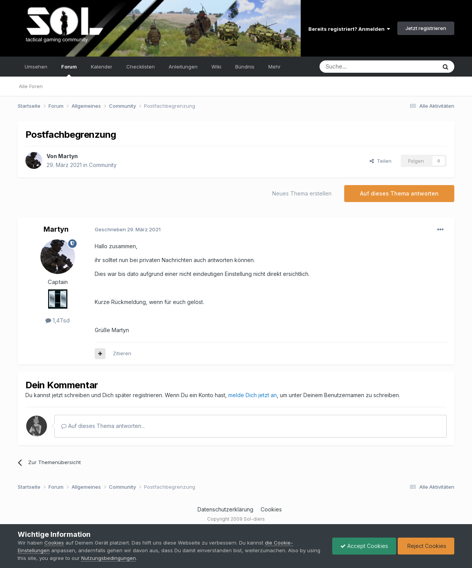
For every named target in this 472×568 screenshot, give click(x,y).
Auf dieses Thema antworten (399, 193)
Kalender (101, 66)
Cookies (271, 509)
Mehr (274, 66)
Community (103, 165)
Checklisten (140, 66)
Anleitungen (183, 66)
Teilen (381, 161)
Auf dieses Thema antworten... (103, 426)
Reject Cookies (426, 546)
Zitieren (122, 353)
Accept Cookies (364, 546)
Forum (69, 70)
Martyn (68, 156)
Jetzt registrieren (425, 28)
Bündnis (244, 66)
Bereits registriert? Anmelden (349, 29)
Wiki (216, 66)
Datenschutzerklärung (225, 509)
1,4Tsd (57, 320)
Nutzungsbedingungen (108, 558)
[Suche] (354, 66)
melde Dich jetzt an (252, 395)
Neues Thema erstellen (301, 193)
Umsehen (36, 66)
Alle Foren (31, 86)
